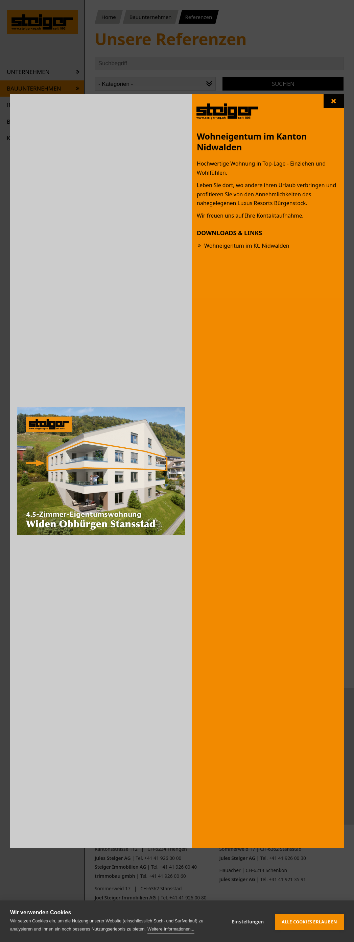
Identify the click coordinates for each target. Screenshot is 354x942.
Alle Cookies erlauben (309, 921)
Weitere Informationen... (170, 929)
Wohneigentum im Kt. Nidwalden (245, 245)
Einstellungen (248, 921)
